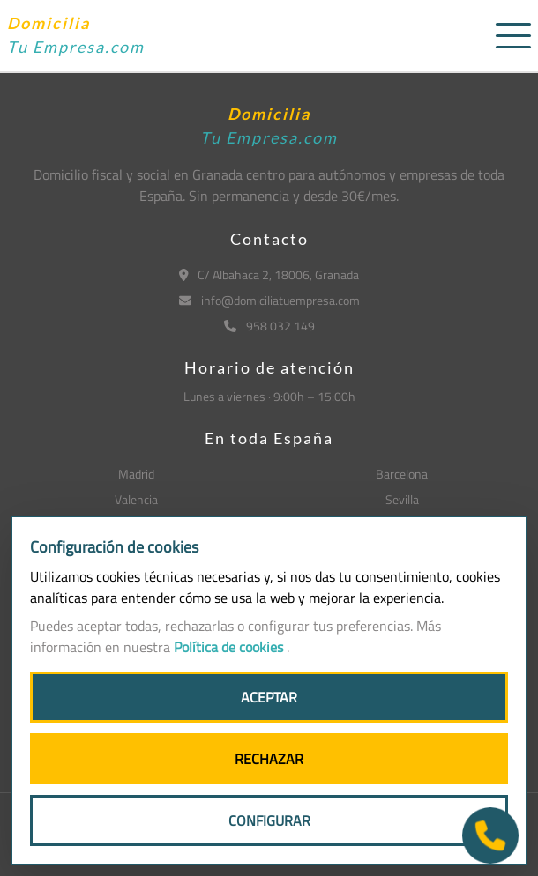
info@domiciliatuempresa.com (269, 300)
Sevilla (402, 499)
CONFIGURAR (269, 820)
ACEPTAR (269, 697)
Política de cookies (230, 646)
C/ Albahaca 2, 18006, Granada (269, 274)
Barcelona (402, 473)
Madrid (136, 473)
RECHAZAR (269, 758)
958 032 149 (269, 325)
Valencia (136, 499)
